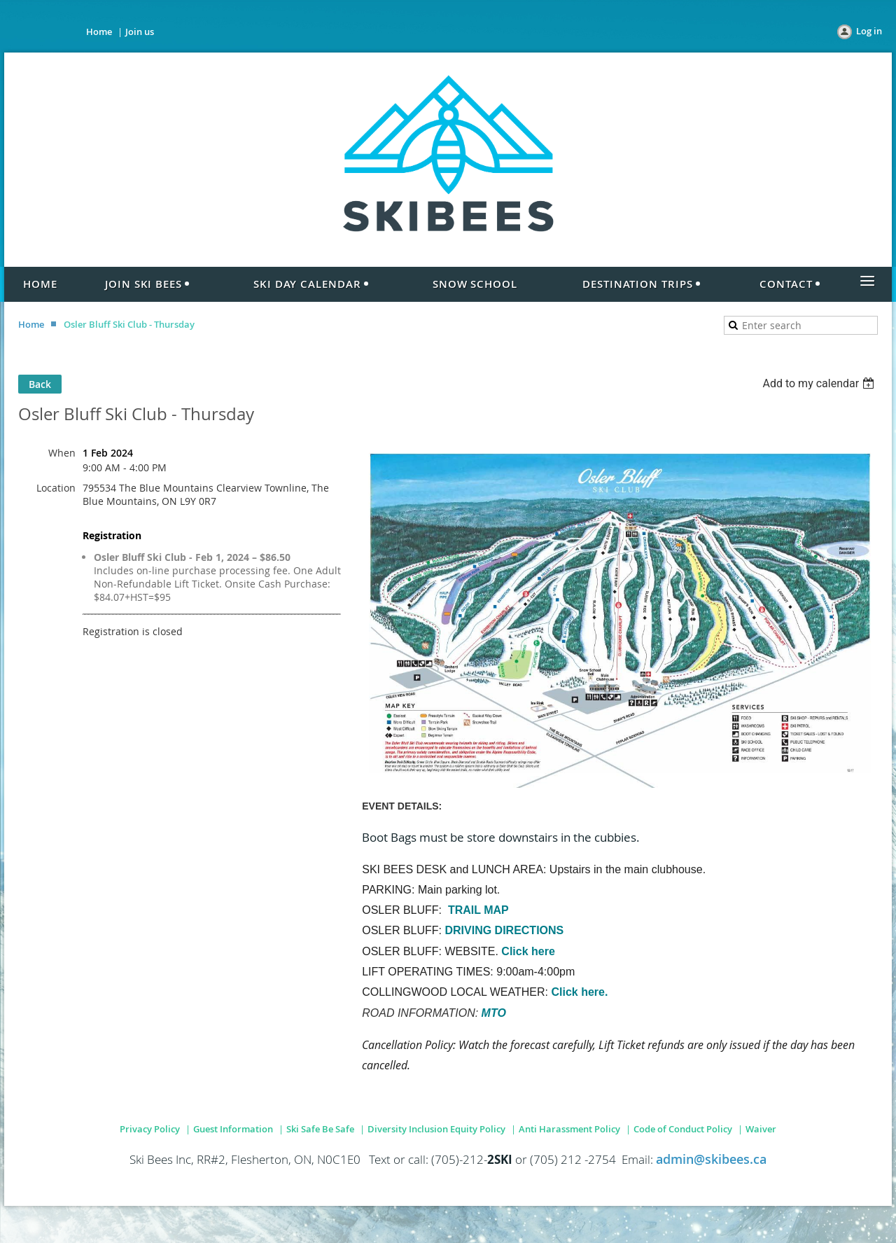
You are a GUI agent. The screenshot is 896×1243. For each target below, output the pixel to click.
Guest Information (233, 1129)
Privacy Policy (150, 1129)
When (62, 452)
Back (40, 384)
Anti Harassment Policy (569, 1129)
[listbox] (820, 383)
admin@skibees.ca (711, 1159)
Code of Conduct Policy (683, 1129)
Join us (139, 31)
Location (56, 487)
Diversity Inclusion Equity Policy (436, 1129)
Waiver (761, 1129)
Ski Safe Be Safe (320, 1129)
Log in (869, 31)
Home (99, 31)
